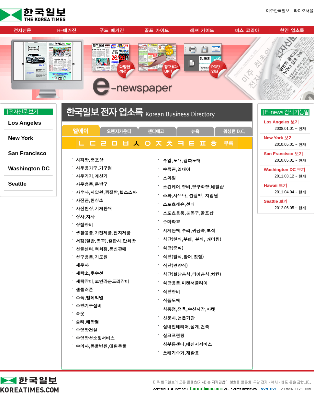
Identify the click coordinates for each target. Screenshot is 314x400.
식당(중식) (173, 248)
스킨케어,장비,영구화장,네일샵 (193, 187)
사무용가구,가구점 (94, 168)
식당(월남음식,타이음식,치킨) (192, 274)
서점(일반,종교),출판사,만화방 (106, 241)
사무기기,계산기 (91, 176)
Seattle (17, 183)
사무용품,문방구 (91, 184)
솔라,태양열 (87, 322)
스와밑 (169, 178)
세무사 (82, 265)
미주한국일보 (277, 10)
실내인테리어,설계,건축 (186, 327)
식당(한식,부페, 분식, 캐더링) (192, 239)
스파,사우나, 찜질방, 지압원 (190, 195)
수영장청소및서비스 (95, 338)
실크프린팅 (174, 335)
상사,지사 (85, 216)
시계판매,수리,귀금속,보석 (189, 230)
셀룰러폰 (84, 289)
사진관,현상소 (89, 200)
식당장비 (171, 292)
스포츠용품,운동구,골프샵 (188, 213)
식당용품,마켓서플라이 (185, 283)
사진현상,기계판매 (94, 208)
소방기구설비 (89, 306)
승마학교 (171, 222)
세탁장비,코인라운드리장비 (102, 281)
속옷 (80, 314)
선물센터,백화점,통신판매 (101, 249)
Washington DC (29, 168)
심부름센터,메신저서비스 (187, 344)
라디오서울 (303, 10)
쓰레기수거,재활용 (181, 353)
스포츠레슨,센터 (179, 204)
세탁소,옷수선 (89, 273)
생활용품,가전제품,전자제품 (103, 233)
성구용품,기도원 (91, 257)
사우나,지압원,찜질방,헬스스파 (106, 192)
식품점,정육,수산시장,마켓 (189, 309)
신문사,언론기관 (179, 318)
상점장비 (84, 225)
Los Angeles (24, 123)
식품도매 (171, 300)
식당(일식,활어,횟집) (183, 257)
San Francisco (27, 153)
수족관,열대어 (176, 169)
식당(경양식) (175, 265)
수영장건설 (86, 330)
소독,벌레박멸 (89, 297)
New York (20, 138)
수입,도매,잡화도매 (182, 160)
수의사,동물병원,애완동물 (101, 346)
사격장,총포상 (89, 160)
